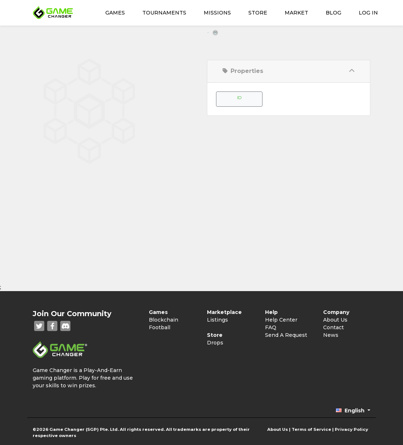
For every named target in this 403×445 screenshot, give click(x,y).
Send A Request (286, 335)
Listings (217, 320)
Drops (215, 342)
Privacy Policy (351, 429)
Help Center (281, 320)
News (330, 335)
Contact (333, 327)
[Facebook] (52, 326)
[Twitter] (39, 326)
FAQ (270, 327)
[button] (353, 410)
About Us (335, 320)
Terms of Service (311, 429)
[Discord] (65, 326)
